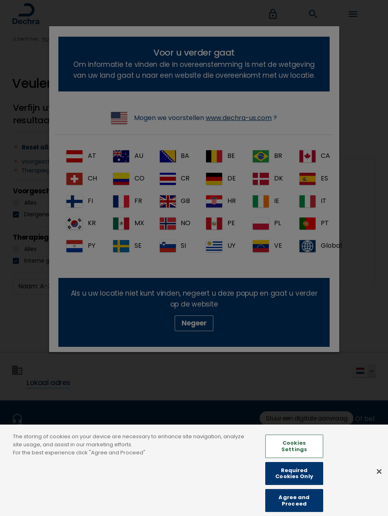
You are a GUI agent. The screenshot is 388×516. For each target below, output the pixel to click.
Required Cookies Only (294, 483)
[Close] (379, 481)
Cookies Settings (294, 455)
